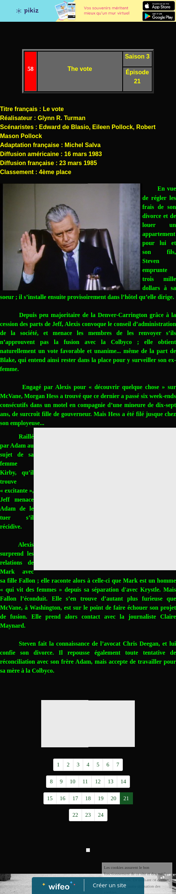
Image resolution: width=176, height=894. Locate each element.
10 (72, 781)
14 (123, 781)
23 (88, 815)
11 (85, 781)
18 (88, 798)
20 (113, 798)
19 (101, 798)
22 (75, 815)
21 (126, 798)
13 (110, 781)
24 (101, 815)
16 (63, 798)
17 (75, 798)
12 (98, 781)
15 (50, 798)
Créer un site (109, 885)
